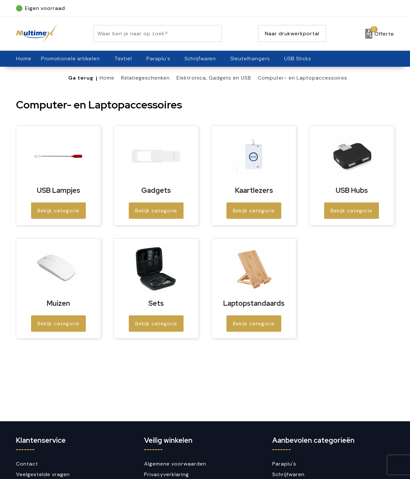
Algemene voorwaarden (175, 463)
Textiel (123, 58)
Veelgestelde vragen (43, 474)
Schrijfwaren (200, 58)
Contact (27, 463)
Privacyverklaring (166, 474)
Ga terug (81, 77)
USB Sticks (297, 58)
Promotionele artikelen (70, 58)
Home (107, 77)
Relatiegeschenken (145, 77)
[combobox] (150, 33)
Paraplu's (158, 58)
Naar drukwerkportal (292, 33)
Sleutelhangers (250, 58)
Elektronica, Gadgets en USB (213, 77)
